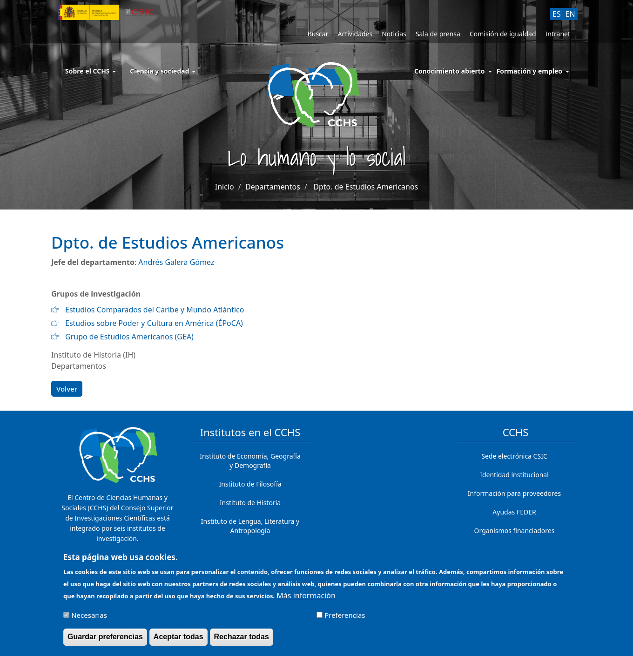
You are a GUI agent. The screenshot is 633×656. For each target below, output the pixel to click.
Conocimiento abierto (449, 71)
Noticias (394, 33)
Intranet (557, 33)
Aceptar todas (178, 641)
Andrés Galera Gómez (176, 262)
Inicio (224, 187)
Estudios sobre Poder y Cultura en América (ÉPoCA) (154, 323)
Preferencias (344, 619)
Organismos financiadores (514, 530)
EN (570, 14)
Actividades (354, 33)
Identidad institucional (514, 474)
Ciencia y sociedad (162, 71)
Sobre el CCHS (90, 71)
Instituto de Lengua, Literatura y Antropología (250, 526)
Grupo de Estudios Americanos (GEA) (129, 336)
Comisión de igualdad (503, 33)
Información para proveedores (514, 493)
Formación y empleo (529, 71)
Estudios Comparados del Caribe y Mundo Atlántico (154, 309)
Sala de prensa (438, 33)
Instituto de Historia (250, 502)
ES (556, 14)
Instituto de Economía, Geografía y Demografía (250, 461)
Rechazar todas (241, 641)
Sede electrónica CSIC (514, 456)
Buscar (318, 33)
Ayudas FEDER (514, 511)
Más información (305, 600)
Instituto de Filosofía (250, 484)
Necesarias (89, 619)
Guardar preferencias (105, 641)
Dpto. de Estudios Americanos (365, 187)
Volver (66, 388)
